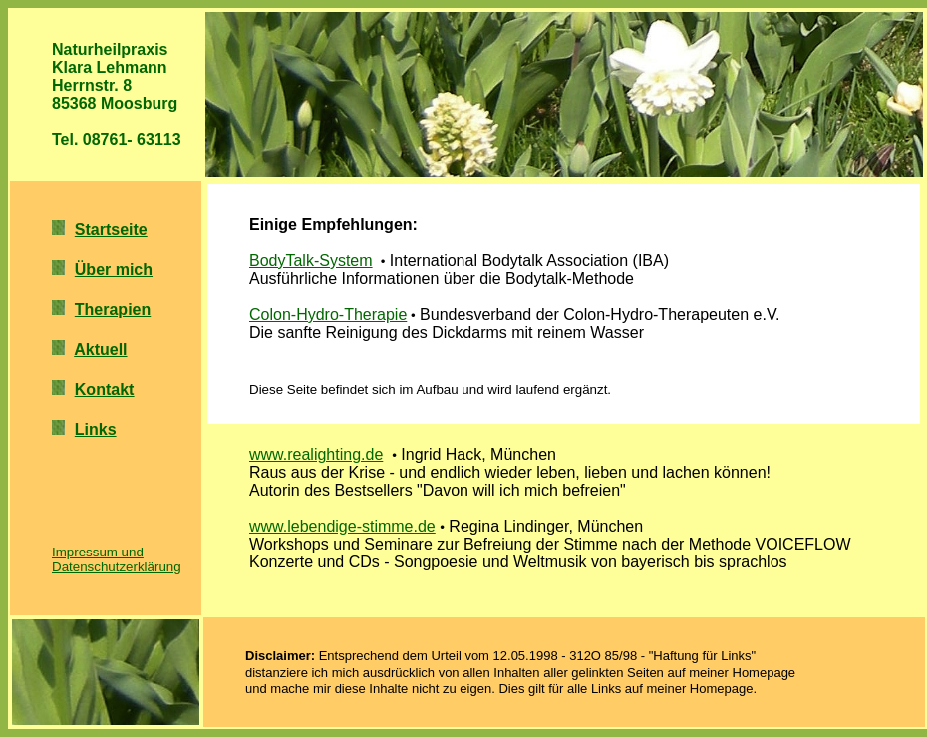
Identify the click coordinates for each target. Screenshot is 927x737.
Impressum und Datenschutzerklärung (116, 559)
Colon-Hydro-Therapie (328, 314)
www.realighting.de (316, 454)
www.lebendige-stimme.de (342, 526)
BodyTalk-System (311, 260)
